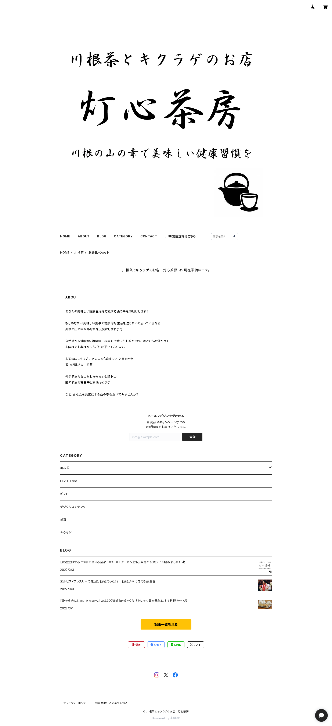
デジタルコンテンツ (73, 507)
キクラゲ (66, 532)
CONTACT (148, 236)
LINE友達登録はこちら (180, 236)
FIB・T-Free (68, 481)
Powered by (166, 718)
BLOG (101, 236)
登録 (192, 437)
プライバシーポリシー (76, 703)
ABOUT (84, 236)
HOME (65, 236)
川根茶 (79, 252)
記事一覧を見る (166, 624)
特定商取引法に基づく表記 (111, 703)
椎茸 (63, 519)
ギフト (64, 494)
